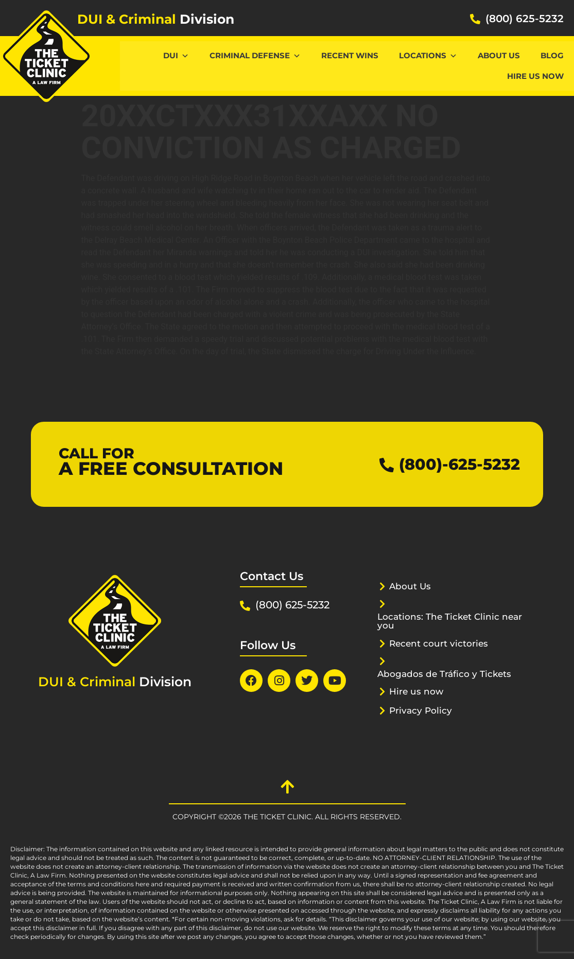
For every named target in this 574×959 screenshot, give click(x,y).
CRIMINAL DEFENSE (255, 55)
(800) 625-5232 (524, 18)
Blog (552, 55)
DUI (176, 55)
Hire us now (535, 76)
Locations (428, 55)
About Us (499, 55)
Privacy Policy (420, 710)
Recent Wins (349, 55)
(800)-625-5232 (459, 464)
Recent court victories (438, 643)
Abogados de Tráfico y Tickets (444, 674)
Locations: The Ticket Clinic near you (449, 621)
